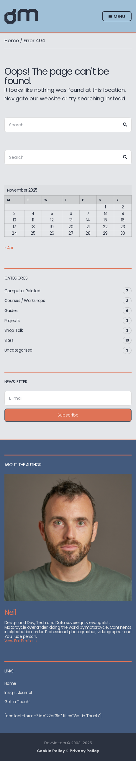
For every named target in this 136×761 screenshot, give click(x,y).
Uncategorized (18, 350)
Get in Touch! (17, 702)
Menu (117, 17)
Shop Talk (13, 330)
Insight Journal (18, 692)
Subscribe (68, 415)
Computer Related (22, 291)
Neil (10, 612)
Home (11, 40)
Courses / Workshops (24, 300)
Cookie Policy (51, 751)
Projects (12, 321)
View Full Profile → (20, 641)
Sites (8, 340)
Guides (11, 310)
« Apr (8, 248)
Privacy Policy (84, 751)
